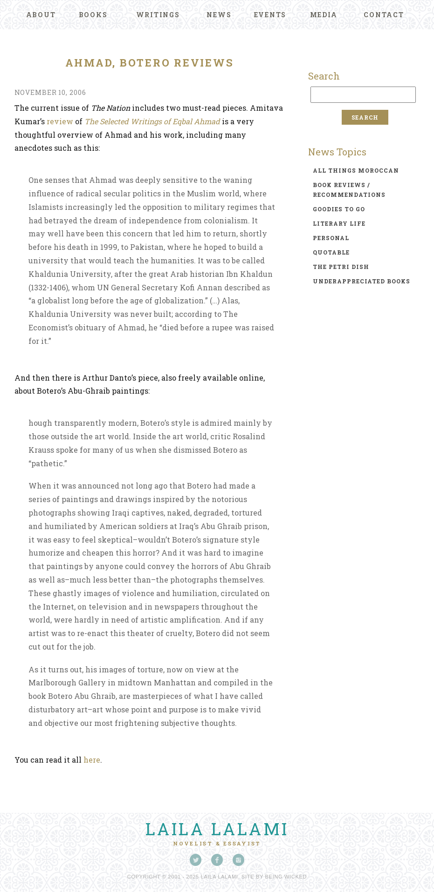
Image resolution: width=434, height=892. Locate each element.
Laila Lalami (217, 829)
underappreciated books (361, 281)
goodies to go (339, 209)
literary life (339, 223)
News (219, 14)
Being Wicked (286, 876)
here (91, 760)
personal (331, 237)
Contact (384, 14)
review (60, 121)
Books (93, 14)
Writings (158, 14)
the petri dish (341, 266)
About (41, 14)
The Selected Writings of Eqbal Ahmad (152, 121)
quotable (331, 252)
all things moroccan (356, 170)
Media (324, 14)
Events (270, 14)
